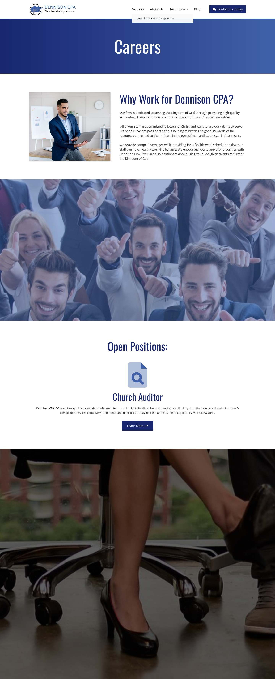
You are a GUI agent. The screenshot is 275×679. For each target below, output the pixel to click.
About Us (156, 9)
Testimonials (179, 9)
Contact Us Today (228, 9)
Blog (197, 9)
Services (138, 9)
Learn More (137, 426)
